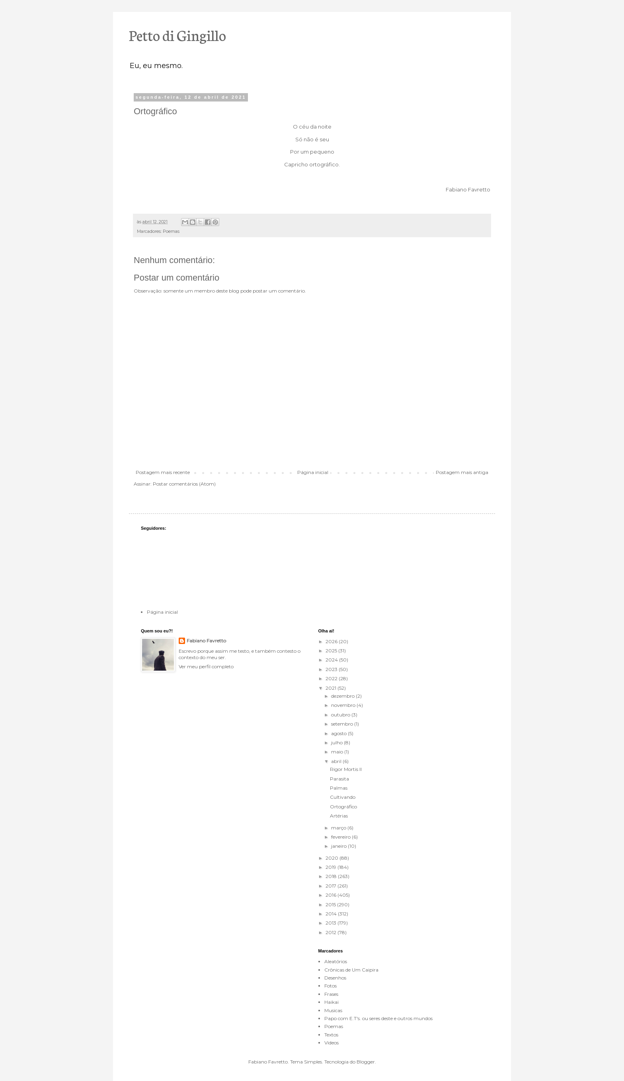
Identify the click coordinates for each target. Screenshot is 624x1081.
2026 (332, 641)
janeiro (339, 846)
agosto (339, 733)
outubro (341, 715)
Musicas (333, 1010)
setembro (342, 724)
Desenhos (335, 978)
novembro (344, 705)
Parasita (339, 779)
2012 (331, 932)
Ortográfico (343, 807)
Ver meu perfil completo (206, 666)
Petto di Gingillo (177, 35)
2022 (332, 678)
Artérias (339, 816)
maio (337, 752)
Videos (331, 1043)
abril (337, 761)
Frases (331, 994)
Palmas (338, 788)
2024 (332, 660)
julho (337, 742)
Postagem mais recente (163, 472)
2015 (331, 904)
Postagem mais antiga (462, 472)
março (339, 828)
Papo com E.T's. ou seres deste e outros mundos (378, 1018)
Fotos (330, 986)
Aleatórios (335, 961)
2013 (331, 923)
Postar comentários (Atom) (184, 484)
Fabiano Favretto (206, 641)
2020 (332, 858)
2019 (331, 867)
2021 (331, 688)
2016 (331, 895)
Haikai (331, 1002)
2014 (332, 914)
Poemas (171, 231)
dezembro (343, 696)
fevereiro (341, 837)
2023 (332, 669)
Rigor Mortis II (346, 769)
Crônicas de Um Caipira (351, 970)
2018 (332, 876)
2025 (332, 651)
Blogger (366, 1062)
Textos (331, 1035)
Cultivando (342, 797)
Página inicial (312, 472)
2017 (331, 886)
